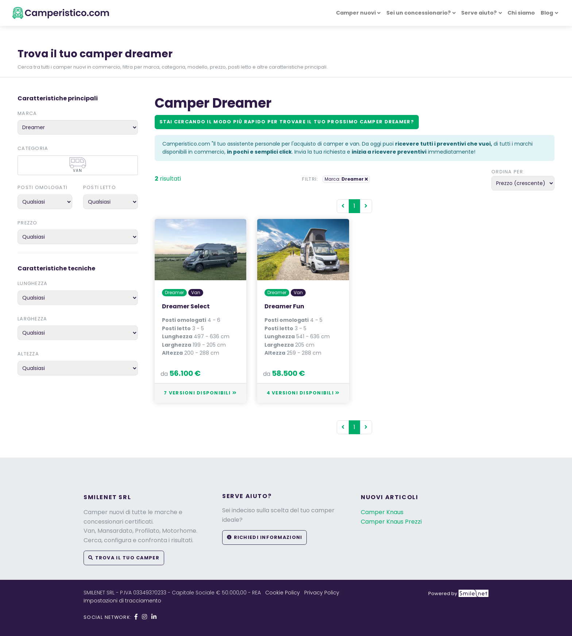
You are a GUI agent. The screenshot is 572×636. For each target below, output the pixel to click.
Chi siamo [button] (521, 12)
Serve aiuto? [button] (479, 12)
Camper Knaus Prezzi (391, 521)
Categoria (33, 148)
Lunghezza (33, 283)
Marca (27, 113)
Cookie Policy (282, 592)
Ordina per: (508, 172)
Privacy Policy (321, 592)
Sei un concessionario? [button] (418, 12)
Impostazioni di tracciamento (122, 600)
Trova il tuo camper (123, 558)
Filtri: (310, 179)
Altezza (28, 354)
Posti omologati (42, 187)
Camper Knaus (382, 512)
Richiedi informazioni (264, 537)
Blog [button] (547, 12)
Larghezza (32, 319)
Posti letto (99, 187)
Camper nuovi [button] (356, 12)
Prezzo (28, 223)
